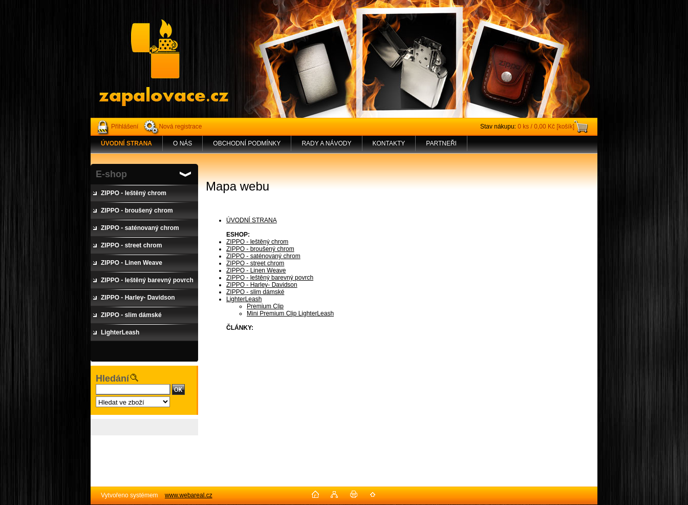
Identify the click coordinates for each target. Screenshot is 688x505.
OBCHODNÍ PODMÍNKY (247, 143)
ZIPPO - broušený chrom (260, 248)
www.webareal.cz (188, 495)
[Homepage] (127, 143)
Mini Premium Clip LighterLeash (290, 313)
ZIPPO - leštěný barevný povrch (269, 277)
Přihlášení (124, 126)
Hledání (112, 378)
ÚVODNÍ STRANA (251, 220)
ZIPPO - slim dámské (255, 292)
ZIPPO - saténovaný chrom (263, 256)
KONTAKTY (389, 143)
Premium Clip (265, 306)
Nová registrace (180, 126)
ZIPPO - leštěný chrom (257, 241)
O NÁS (182, 143)
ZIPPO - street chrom (255, 263)
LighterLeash (244, 299)
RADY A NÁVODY (326, 143)
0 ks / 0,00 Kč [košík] (546, 126)
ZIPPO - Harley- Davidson (261, 284)
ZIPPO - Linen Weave (256, 270)
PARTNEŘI (441, 143)
